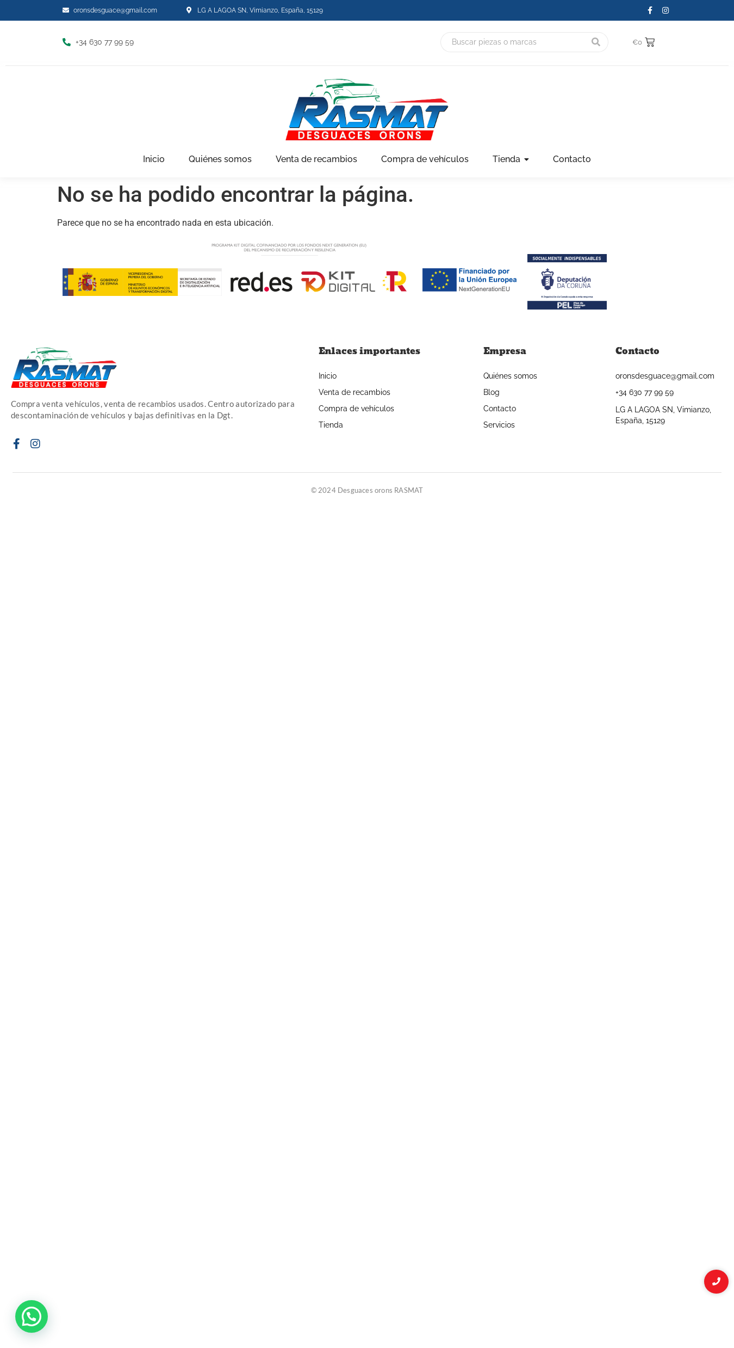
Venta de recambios (354, 392)
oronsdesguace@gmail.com (664, 376)
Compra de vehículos (356, 408)
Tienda (331, 425)
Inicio (328, 376)
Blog (491, 392)
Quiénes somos (510, 376)
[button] (31, 1316)
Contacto (499, 408)
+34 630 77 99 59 (644, 392)
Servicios (499, 425)
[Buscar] (512, 42)
